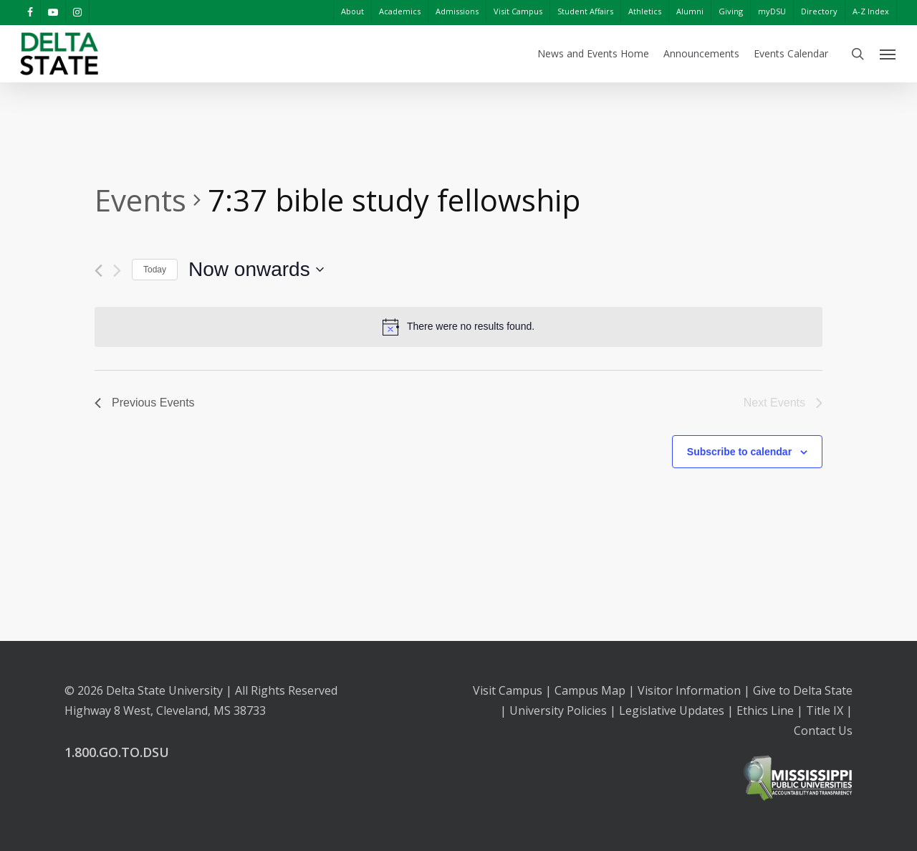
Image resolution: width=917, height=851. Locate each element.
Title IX (824, 710)
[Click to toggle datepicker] (256, 269)
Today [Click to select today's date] (154, 270)
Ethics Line (765, 710)
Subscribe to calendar (739, 451)
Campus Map (589, 690)
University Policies (558, 710)
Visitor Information (689, 690)
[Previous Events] (98, 270)
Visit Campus (507, 690)
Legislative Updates (671, 710)
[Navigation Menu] (888, 54)
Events (140, 199)
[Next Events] (117, 270)
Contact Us (823, 730)
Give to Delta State (803, 690)
